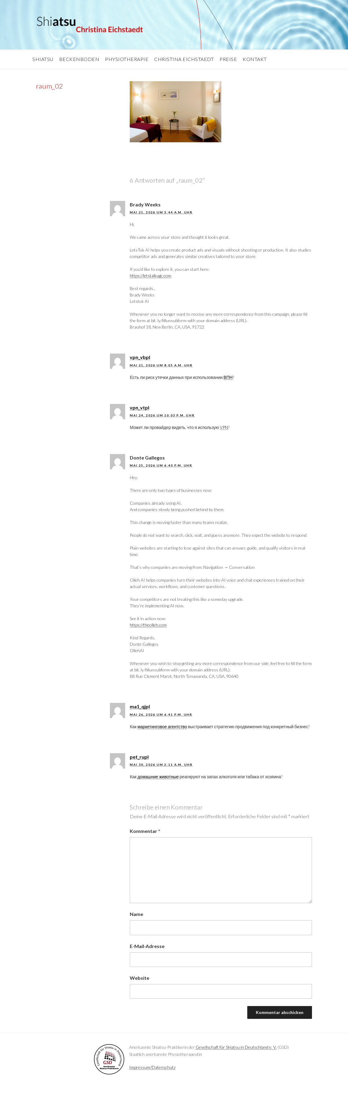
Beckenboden (79, 59)
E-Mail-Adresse (147, 946)
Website (139, 978)
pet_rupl (139, 757)
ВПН (228, 377)
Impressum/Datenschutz (152, 1067)
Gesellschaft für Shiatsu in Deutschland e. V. (236, 1047)
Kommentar (145, 831)
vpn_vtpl (139, 407)
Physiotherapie (126, 59)
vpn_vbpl (140, 357)
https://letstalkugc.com (150, 275)
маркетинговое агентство (162, 726)
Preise (228, 59)
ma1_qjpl (140, 706)
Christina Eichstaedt (184, 59)
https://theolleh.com (148, 624)
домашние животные (158, 776)
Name (136, 914)
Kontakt (255, 59)
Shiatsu (42, 59)
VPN (224, 427)
